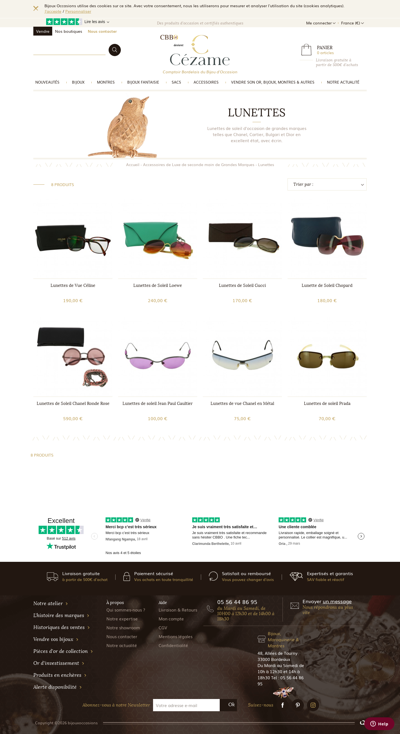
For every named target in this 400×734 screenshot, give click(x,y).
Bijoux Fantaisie (143, 82)
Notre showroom (123, 627)
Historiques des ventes (61, 627)
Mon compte (171, 618)
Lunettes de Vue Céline (73, 285)
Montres (106, 82)
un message (337, 601)
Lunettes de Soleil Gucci (242, 285)
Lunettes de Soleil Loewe (157, 285)
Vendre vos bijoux (56, 639)
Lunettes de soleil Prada (327, 403)
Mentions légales (175, 636)
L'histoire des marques (61, 615)
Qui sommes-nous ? (125, 610)
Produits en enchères (60, 675)
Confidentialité (173, 645)
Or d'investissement (58, 663)
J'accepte (52, 11)
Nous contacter (102, 31)
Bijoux (78, 82)
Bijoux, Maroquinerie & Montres (283, 639)
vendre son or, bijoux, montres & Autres (272, 82)
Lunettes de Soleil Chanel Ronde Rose (73, 403)
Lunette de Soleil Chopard (327, 285)
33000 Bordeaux (274, 659)
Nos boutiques (68, 31)
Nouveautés (47, 82)
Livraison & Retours (178, 610)
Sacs (176, 82)
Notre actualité (343, 82)
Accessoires (206, 82)
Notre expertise (122, 618)
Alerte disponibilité (57, 687)
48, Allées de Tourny (278, 653)
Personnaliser (78, 11)
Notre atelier (50, 603)
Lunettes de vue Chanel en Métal (242, 403)
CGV (163, 627)
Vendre (42, 31)
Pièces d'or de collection (63, 651)
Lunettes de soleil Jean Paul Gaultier (157, 403)
